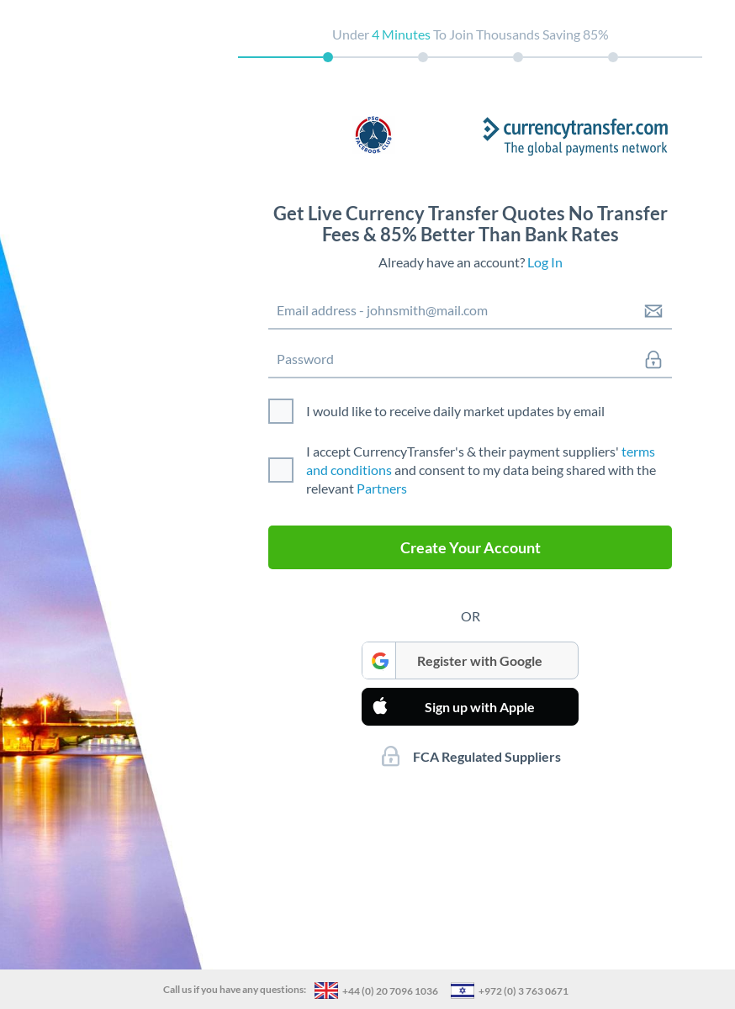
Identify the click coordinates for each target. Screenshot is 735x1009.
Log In (545, 262)
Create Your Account (470, 547)
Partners (382, 488)
